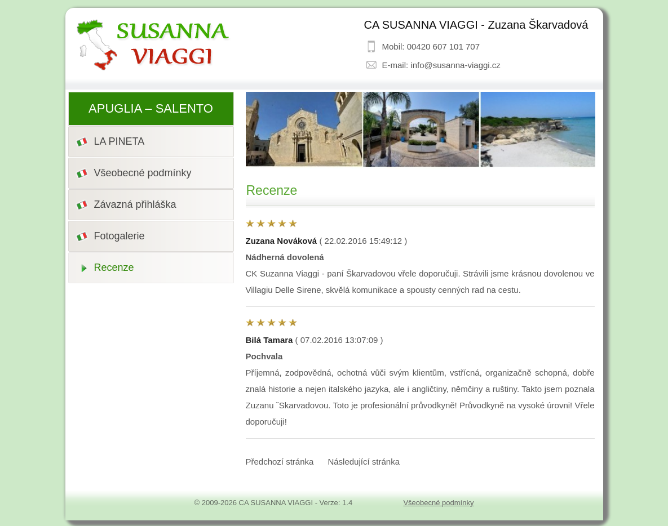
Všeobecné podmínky (143, 173)
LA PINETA (119, 141)
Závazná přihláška (135, 204)
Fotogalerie (119, 236)
